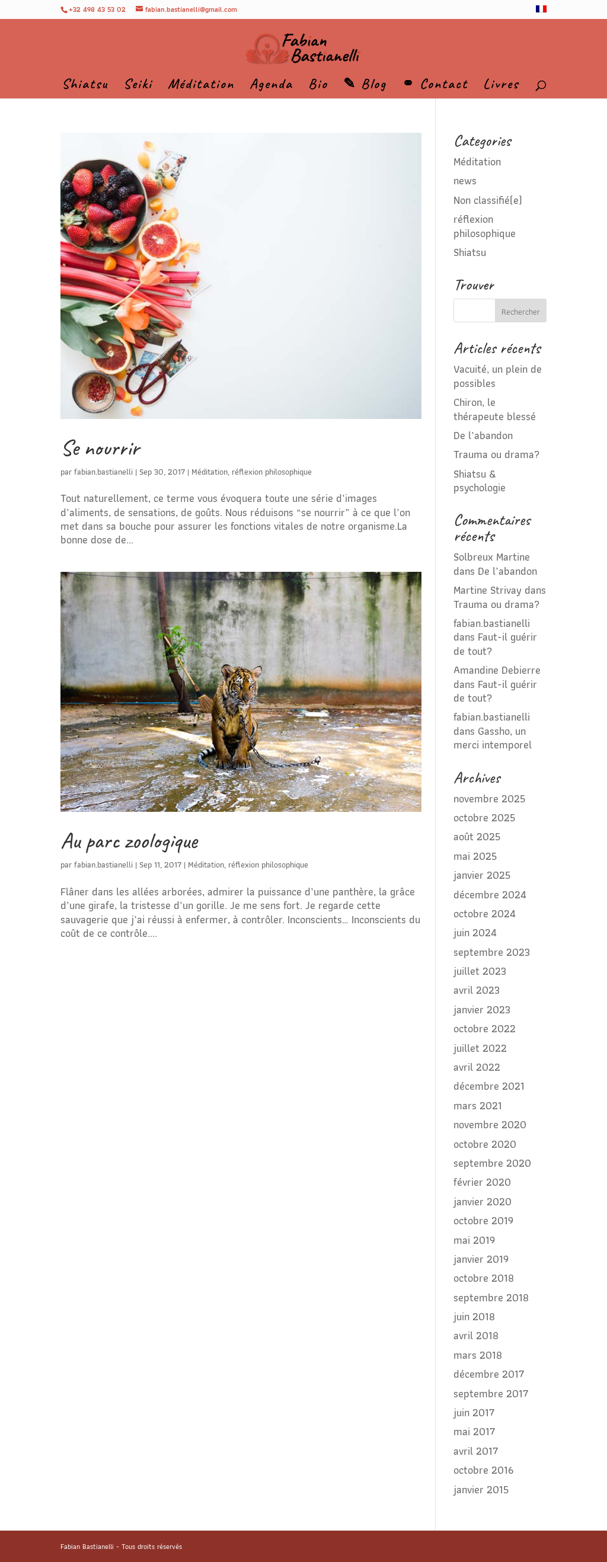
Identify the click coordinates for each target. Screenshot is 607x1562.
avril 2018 (476, 1335)
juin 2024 (475, 932)
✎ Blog (364, 85)
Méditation (201, 85)
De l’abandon (483, 435)
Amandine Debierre (497, 669)
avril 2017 (476, 1450)
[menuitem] (541, 12)
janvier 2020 (482, 1201)
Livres (501, 85)
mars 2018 (477, 1354)
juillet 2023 (479, 971)
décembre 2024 (489, 894)
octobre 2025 (484, 817)
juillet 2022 (480, 1048)
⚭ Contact (435, 85)
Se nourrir (99, 448)
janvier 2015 (481, 1489)
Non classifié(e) (487, 200)
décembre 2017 (489, 1373)
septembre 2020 (492, 1163)
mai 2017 (474, 1431)
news (465, 180)
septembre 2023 (491, 952)
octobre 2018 (483, 1277)
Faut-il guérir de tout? (495, 643)
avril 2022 (476, 1067)
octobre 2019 (483, 1220)
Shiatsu (85, 85)
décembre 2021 (489, 1085)
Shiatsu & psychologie (479, 480)
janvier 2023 (481, 1009)
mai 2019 (474, 1240)
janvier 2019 (481, 1258)
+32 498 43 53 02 (97, 9)
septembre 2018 (491, 1297)
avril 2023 (476, 989)
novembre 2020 (489, 1124)
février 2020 (482, 1181)
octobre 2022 (484, 1028)
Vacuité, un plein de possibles (497, 375)
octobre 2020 (484, 1144)
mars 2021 (477, 1105)
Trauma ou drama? (496, 454)
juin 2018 (474, 1316)
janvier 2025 (481, 875)
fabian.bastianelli (103, 471)
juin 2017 (474, 1412)
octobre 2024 (484, 913)
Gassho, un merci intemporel (492, 737)
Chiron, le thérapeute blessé (494, 408)
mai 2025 (475, 856)
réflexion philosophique (272, 471)
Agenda (271, 85)
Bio (318, 85)
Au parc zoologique (128, 840)
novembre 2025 (489, 798)
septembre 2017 (491, 1393)
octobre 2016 (483, 1469)
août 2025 (476, 836)
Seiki (137, 85)
